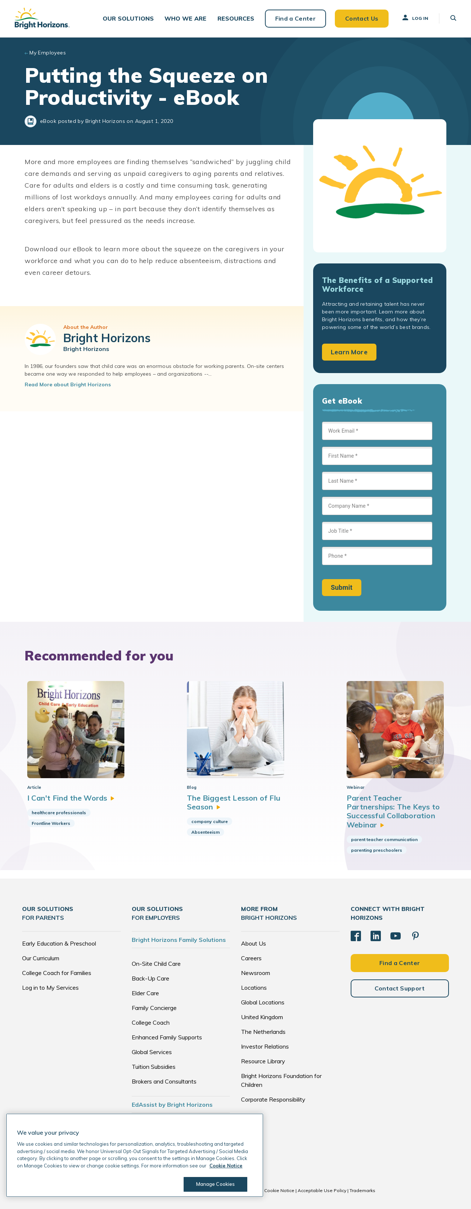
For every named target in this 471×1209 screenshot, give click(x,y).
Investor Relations (265, 1046)
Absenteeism (205, 832)
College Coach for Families (56, 972)
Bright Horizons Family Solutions (179, 939)
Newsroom (255, 972)
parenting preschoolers (376, 850)
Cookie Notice (279, 1190)
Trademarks (362, 1190)
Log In (414, 18)
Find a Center (295, 18)
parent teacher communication (384, 840)
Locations (254, 987)
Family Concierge (154, 1007)
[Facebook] (356, 936)
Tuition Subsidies (154, 1066)
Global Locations (262, 1002)
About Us (253, 943)
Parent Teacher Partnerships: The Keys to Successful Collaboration (393, 811)
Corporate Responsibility (273, 1099)
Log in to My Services (50, 987)
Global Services (152, 1052)
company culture (209, 822)
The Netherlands (263, 1031)
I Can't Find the (70, 797)
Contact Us (361, 18)
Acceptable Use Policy (322, 1190)
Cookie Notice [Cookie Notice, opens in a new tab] (225, 1166)
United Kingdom (262, 1017)
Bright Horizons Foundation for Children (281, 1080)
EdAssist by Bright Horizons (172, 1104)
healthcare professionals (59, 813)
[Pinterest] (415, 936)
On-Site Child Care (156, 963)
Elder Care (145, 993)
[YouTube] (395, 936)
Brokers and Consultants (164, 1081)
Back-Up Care (150, 978)
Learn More (349, 352)
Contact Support (400, 988)
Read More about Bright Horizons (68, 385)
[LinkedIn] (376, 936)
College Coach (151, 1022)
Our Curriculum (40, 958)
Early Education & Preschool (59, 943)
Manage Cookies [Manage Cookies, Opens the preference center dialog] (215, 1184)
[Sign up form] (377, 509)
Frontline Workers (51, 823)
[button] (128, 18)
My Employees (47, 53)
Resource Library (263, 1061)
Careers (251, 958)
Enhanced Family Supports (167, 1037)
